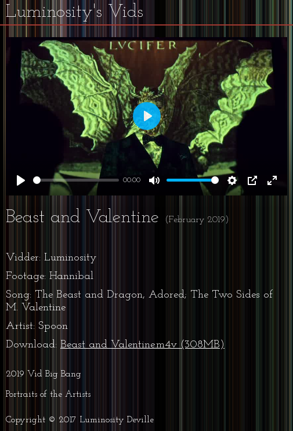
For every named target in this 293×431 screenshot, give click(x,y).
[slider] (76, 180)
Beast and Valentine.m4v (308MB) (142, 344)
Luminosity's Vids (74, 12)
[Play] (21, 180)
